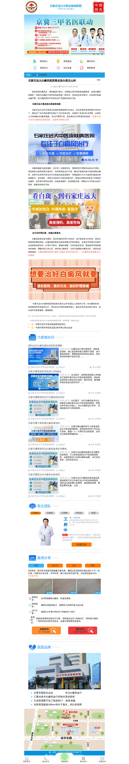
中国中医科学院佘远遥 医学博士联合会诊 (54, 328)
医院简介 (44, 61)
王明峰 (64, 513)
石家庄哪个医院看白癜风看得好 (44, 423)
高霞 (93, 513)
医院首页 (26, 759)
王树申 (36, 513)
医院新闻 (43, 75)
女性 (74, 565)
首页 (34, 75)
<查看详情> (33, 576)
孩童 (36, 565)
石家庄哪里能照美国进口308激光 (44, 371)
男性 (93, 565)
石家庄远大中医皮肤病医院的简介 (51, 324)
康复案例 (91, 68)
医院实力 (44, 68)
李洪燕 (79, 513)
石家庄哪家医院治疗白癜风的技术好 (46, 397)
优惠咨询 (102, 759)
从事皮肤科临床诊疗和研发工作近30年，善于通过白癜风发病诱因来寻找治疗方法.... (84, 522)
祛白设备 (67, 68)
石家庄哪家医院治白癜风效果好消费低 (47, 449)
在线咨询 (64, 758)
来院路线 (67, 61)
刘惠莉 (50, 513)
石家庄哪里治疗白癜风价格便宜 (44, 474)
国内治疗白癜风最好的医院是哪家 (45, 345)
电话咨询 (45, 759)
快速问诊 (81, 544)
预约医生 (83, 759)
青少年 (55, 565)
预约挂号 (91, 61)
